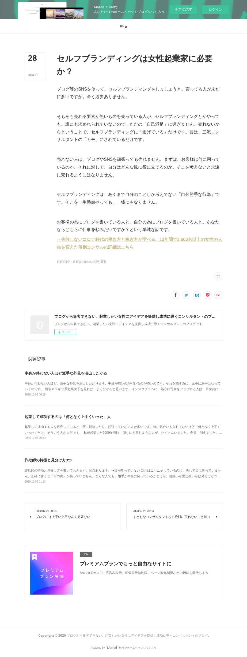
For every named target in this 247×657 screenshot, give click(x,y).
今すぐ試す (183, 9)
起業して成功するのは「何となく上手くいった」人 (68, 417)
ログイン (215, 10)
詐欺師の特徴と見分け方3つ (48, 460)
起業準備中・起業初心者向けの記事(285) (81, 261)
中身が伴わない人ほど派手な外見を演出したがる (66, 373)
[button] (123, 26)
